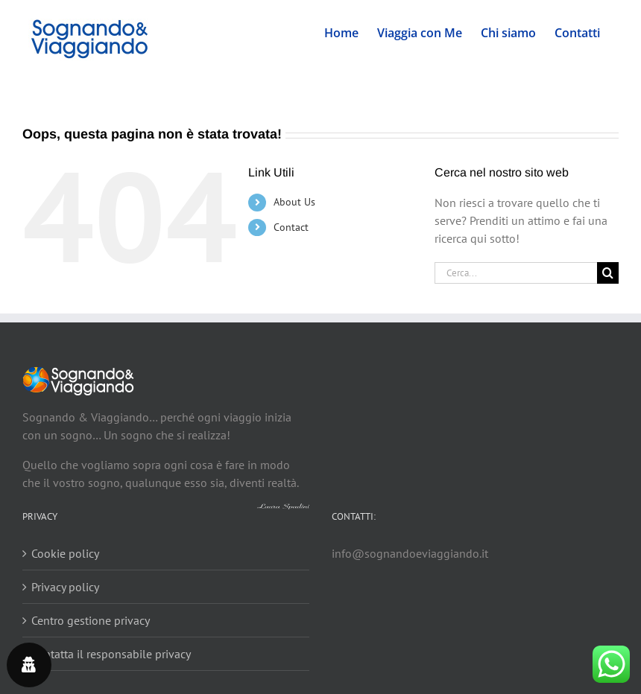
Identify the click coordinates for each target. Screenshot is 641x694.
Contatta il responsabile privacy (111, 653)
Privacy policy (65, 586)
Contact (291, 227)
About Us (294, 201)
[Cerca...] (516, 273)
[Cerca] (608, 273)
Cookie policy (65, 553)
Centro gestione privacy (90, 620)
